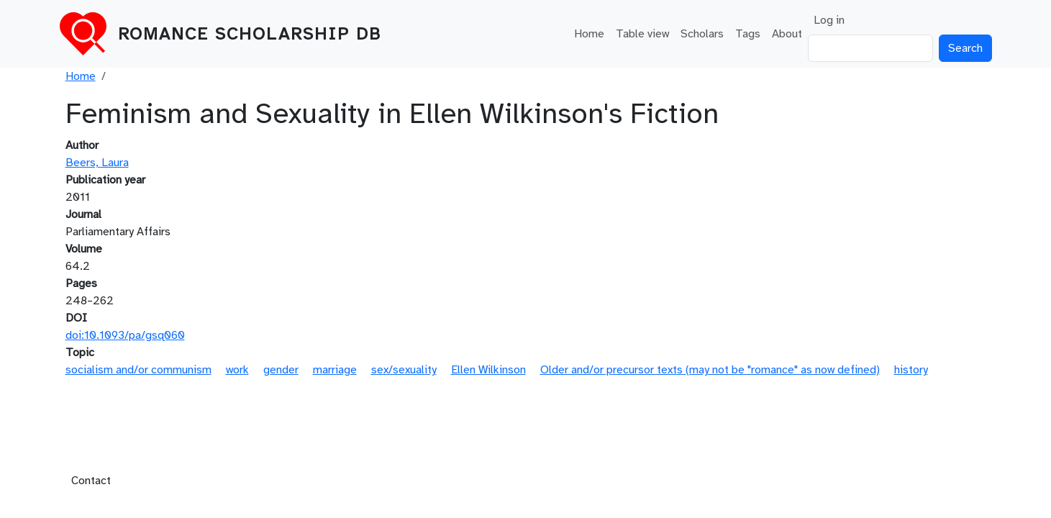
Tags (747, 34)
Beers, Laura (97, 162)
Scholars (702, 34)
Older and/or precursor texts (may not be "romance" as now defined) (710, 370)
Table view (642, 34)
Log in (829, 20)
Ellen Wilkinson (488, 370)
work (237, 370)
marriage (335, 370)
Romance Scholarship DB (249, 34)
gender (281, 370)
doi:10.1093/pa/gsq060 (125, 335)
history (911, 370)
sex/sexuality (404, 370)
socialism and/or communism (138, 370)
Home (589, 34)
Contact (91, 480)
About (787, 34)
